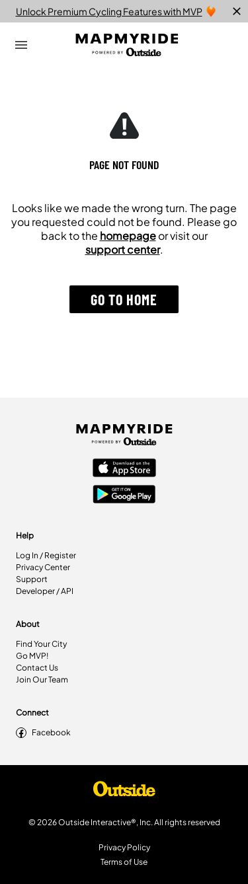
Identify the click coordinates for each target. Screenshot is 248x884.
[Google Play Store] (124, 495)
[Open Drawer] (21, 45)
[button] (124, 299)
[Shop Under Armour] (124, 792)
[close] (236, 11)
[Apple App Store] (124, 469)
